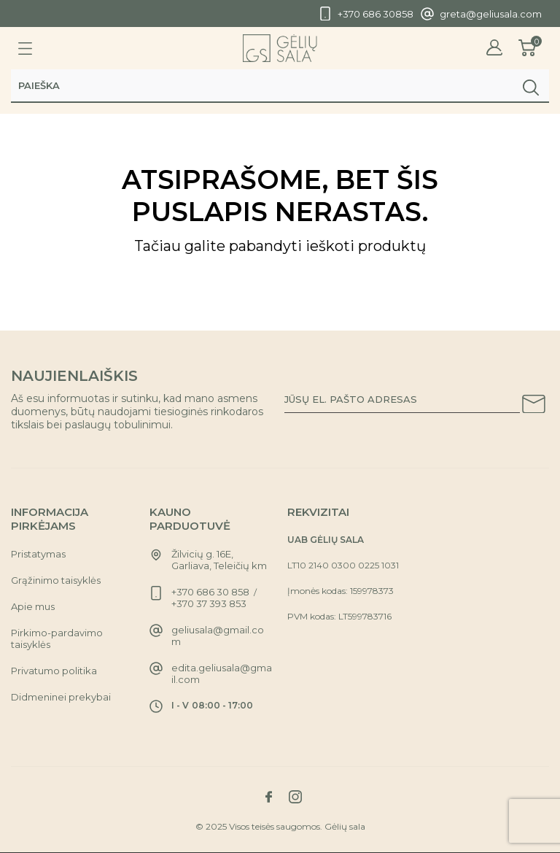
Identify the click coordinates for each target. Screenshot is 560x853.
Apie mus (33, 606)
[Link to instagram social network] (295, 796)
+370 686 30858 (375, 14)
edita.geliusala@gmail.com (221, 673)
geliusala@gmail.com (217, 635)
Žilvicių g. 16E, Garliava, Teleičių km (219, 559)
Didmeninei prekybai (61, 697)
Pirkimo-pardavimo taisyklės (57, 638)
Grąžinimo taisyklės (56, 580)
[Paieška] (280, 85)
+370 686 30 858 (210, 592)
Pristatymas (38, 554)
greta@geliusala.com (491, 14)
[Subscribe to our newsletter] (533, 406)
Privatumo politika (54, 670)
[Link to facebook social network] (268, 796)
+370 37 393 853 (208, 603)
